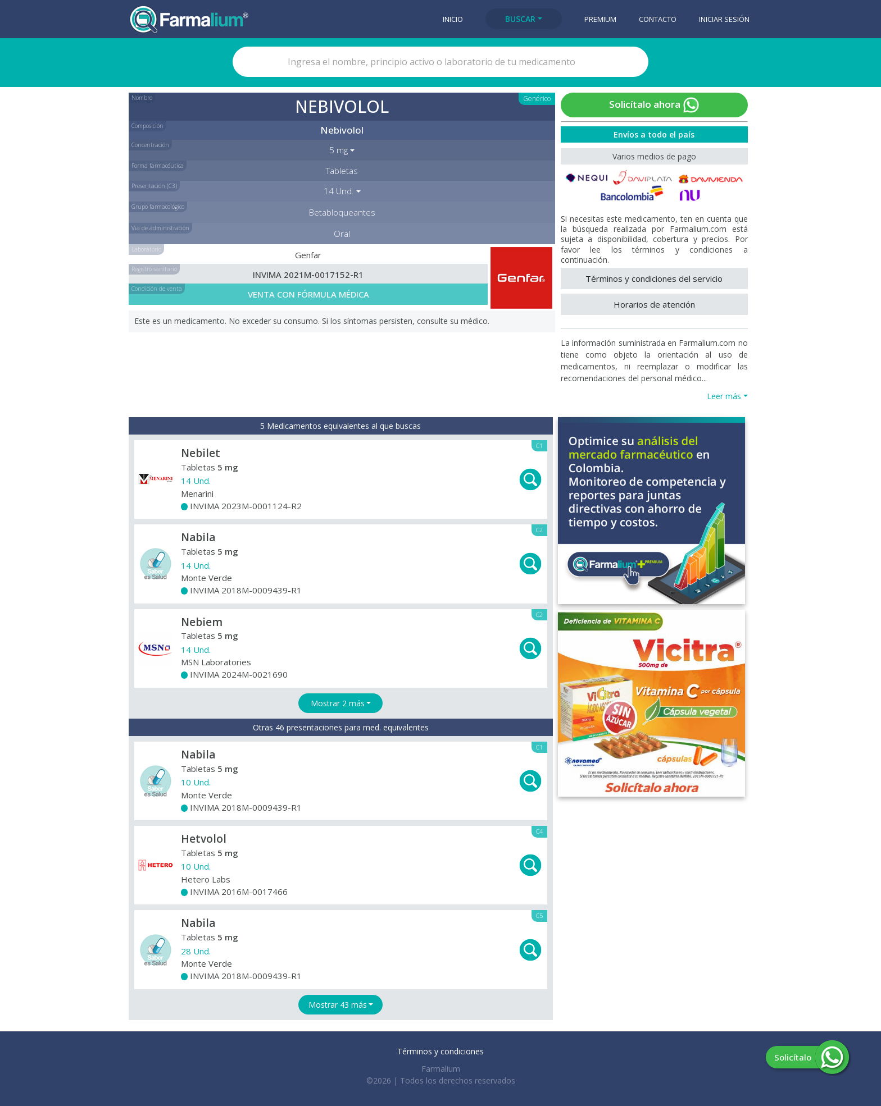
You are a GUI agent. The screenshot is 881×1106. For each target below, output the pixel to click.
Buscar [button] (520, 18)
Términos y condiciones (440, 1051)
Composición (147, 126)
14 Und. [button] (339, 190)
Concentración (150, 145)
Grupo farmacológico (157, 207)
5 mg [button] (338, 150)
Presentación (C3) (154, 186)
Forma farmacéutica (157, 166)
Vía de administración (160, 228)
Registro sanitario (154, 269)
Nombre (141, 98)
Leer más (724, 396)
